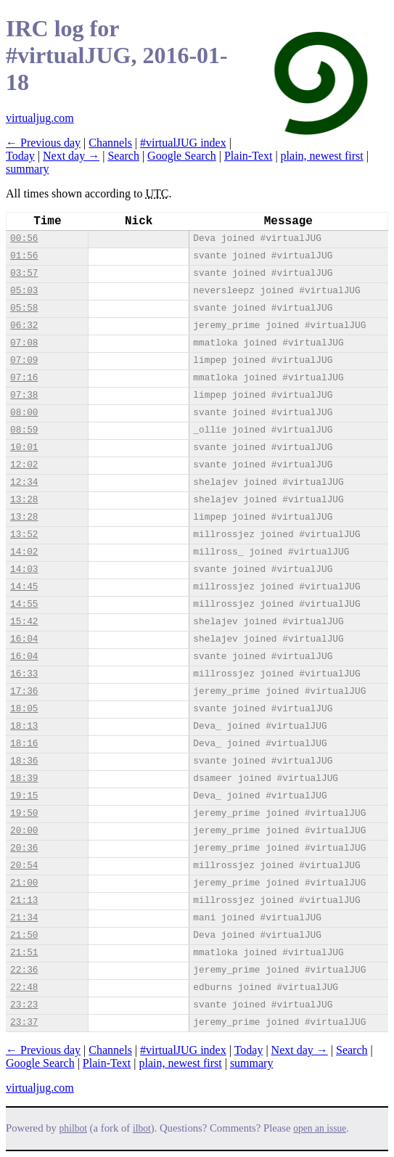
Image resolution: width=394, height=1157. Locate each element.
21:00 (24, 883)
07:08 (24, 343)
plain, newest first (322, 156)
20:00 (24, 830)
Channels (110, 142)
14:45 (24, 586)
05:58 (24, 308)
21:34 (24, 917)
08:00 (24, 412)
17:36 (24, 691)
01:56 (24, 255)
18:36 (24, 761)
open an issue (319, 1128)
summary (27, 169)
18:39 (24, 778)
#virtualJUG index (183, 142)
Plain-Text (248, 156)
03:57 (24, 273)
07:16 (24, 377)
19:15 (24, 795)
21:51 (24, 952)
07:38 (24, 395)
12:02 (24, 464)
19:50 (24, 813)
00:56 (24, 238)
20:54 (24, 865)
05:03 (24, 290)
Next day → (71, 156)
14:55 (24, 604)
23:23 (24, 1004)
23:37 (24, 1022)
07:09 (24, 360)
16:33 (24, 674)
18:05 (24, 708)
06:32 (24, 325)
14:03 (24, 569)
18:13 (24, 726)
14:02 (24, 552)
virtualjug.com (40, 118)
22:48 (24, 987)
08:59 (24, 430)
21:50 (24, 935)
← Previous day (43, 142)
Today (20, 156)
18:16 (24, 743)
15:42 (24, 621)
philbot (73, 1128)
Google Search (181, 156)
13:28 (24, 499)
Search (123, 156)
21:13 (24, 900)
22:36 (24, 970)
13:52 (24, 534)
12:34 (24, 482)
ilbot (142, 1128)
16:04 (24, 639)
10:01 (24, 447)
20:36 (24, 848)
